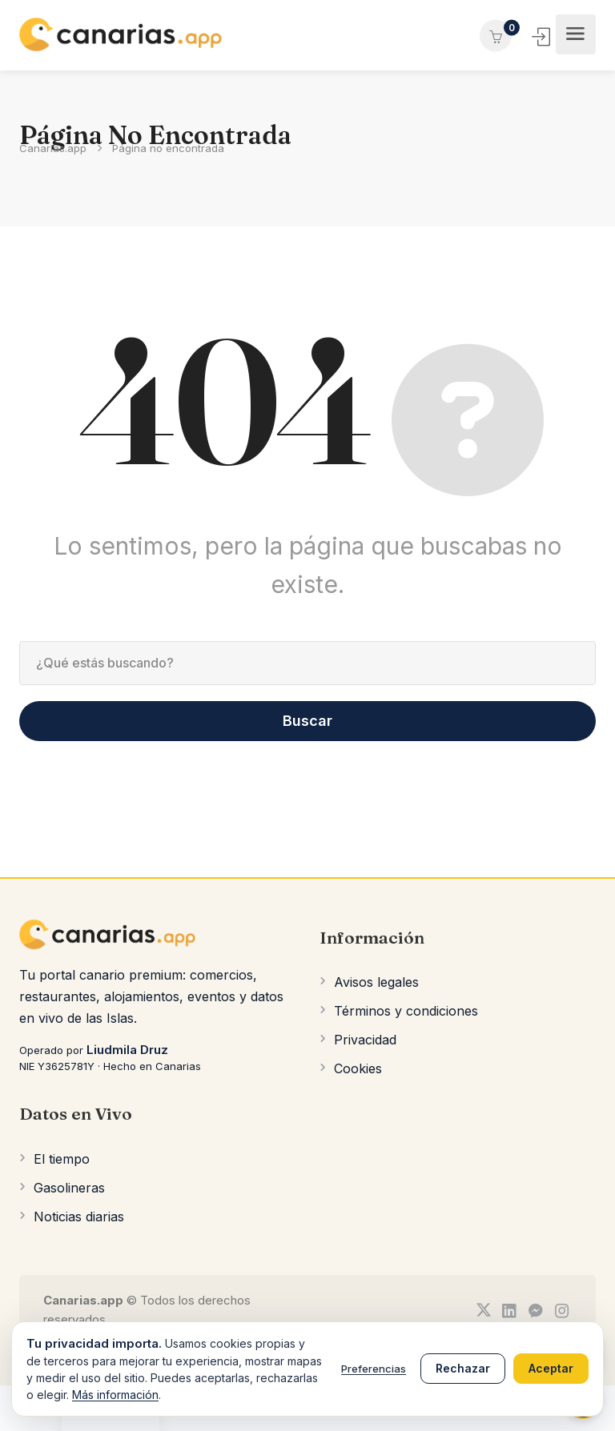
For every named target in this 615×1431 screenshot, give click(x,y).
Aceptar (551, 1368)
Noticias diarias (79, 1217)
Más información (115, 1394)
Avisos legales (376, 982)
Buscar (307, 720)
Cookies (358, 1068)
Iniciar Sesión (542, 36)
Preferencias (373, 1368)
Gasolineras (69, 1188)
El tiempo (62, 1159)
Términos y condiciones (406, 1011)
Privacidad (365, 1040)
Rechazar (463, 1368)
